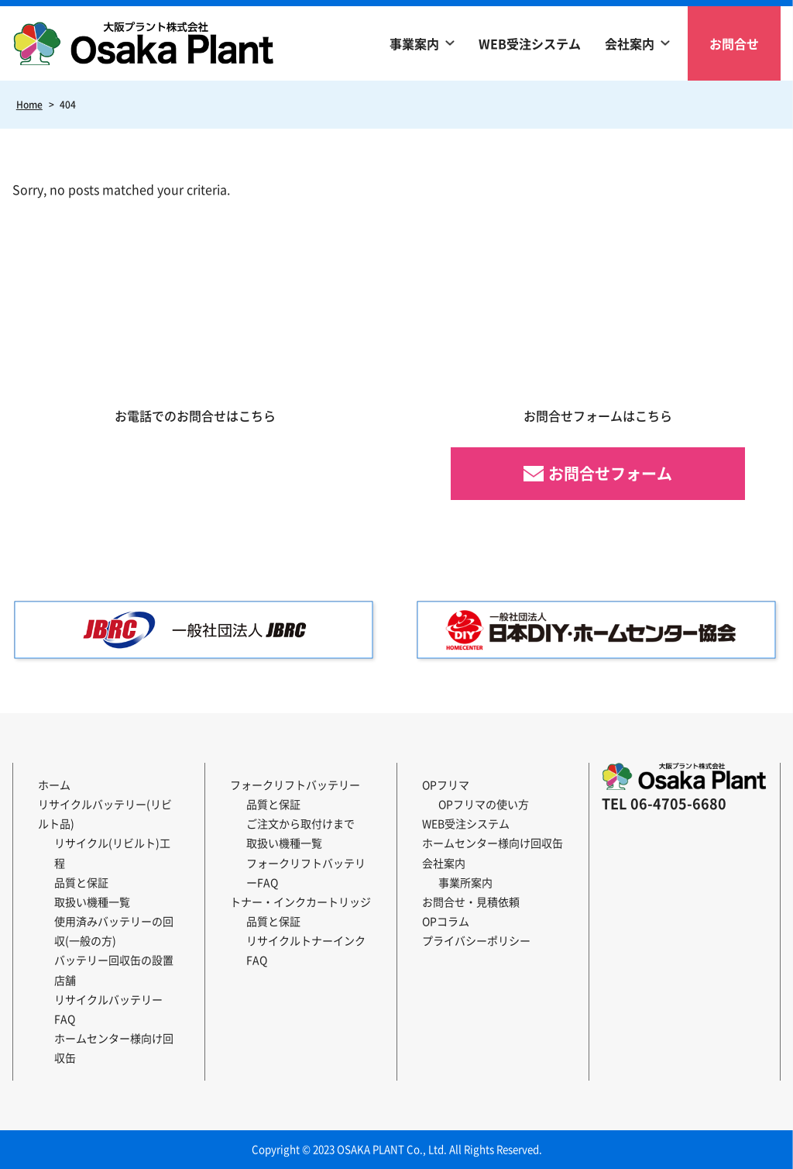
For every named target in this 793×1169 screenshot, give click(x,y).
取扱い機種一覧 (92, 901)
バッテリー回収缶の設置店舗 (113, 969)
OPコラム (445, 921)
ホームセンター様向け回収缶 (113, 1047)
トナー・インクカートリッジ (300, 901)
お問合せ (734, 43)
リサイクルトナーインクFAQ (306, 950)
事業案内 (414, 43)
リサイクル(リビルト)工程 (112, 852)
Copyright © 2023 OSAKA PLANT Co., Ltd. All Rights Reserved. (397, 1149)
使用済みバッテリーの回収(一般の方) (113, 930)
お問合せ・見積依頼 (471, 901)
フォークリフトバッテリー (295, 784)
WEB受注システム (530, 43)
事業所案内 (465, 882)
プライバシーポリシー (476, 940)
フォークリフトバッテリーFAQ (306, 872)
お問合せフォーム (610, 473)
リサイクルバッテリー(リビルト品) (105, 813)
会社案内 (629, 43)
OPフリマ (445, 784)
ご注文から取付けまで (300, 823)
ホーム (54, 784)
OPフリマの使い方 (483, 804)
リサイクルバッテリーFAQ (108, 1008)
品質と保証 (81, 882)
